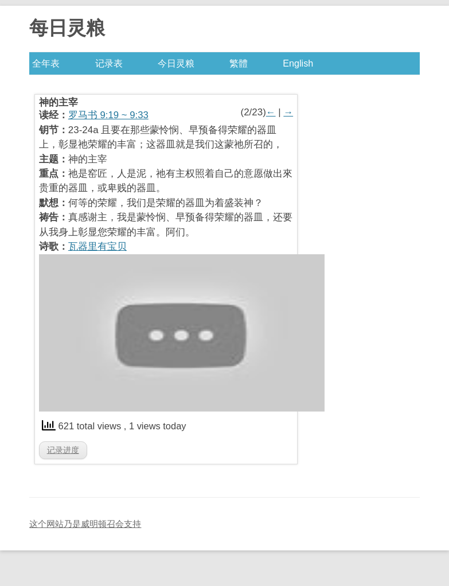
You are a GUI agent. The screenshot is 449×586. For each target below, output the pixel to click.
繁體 (238, 63)
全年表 (46, 63)
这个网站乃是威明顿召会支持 (85, 524)
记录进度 (63, 450)
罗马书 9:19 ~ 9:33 (108, 115)
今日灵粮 (176, 63)
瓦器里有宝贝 (97, 246)
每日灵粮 (67, 27)
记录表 (109, 63)
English (298, 63)
